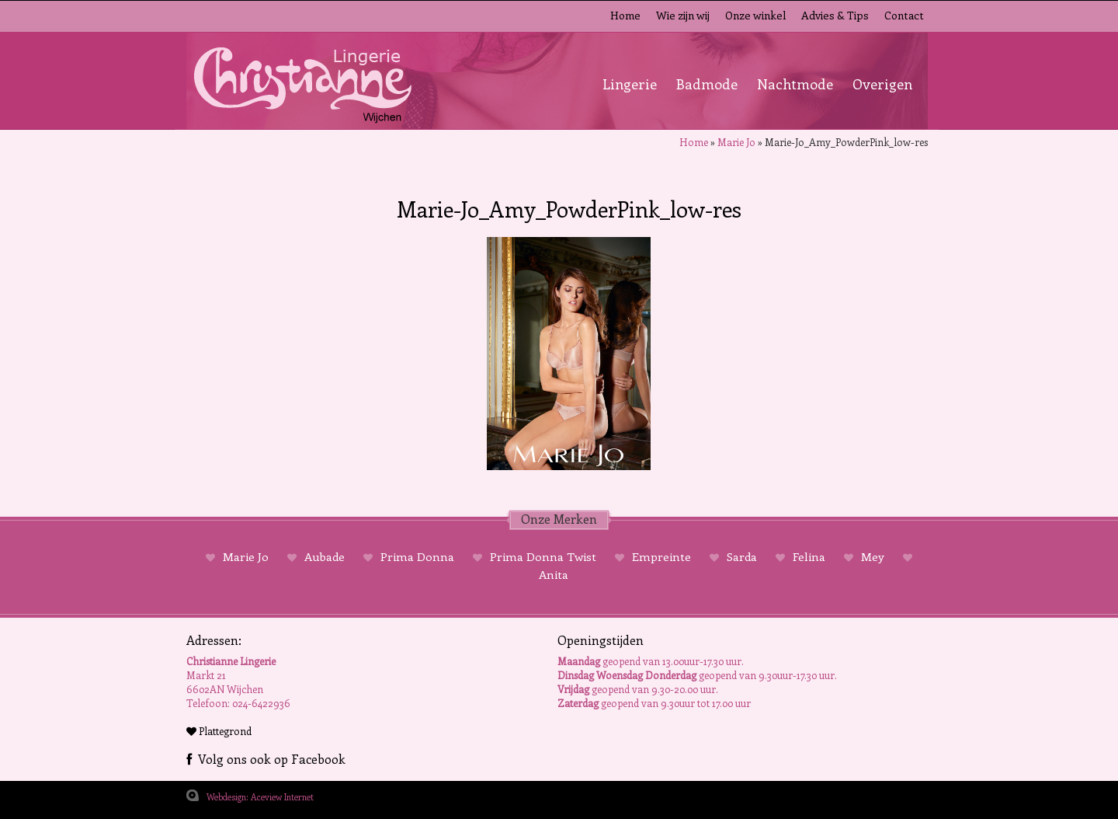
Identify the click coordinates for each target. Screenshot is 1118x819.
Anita (553, 574)
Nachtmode (795, 83)
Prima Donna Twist (543, 556)
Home (625, 15)
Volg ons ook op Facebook (265, 759)
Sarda (742, 556)
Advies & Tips (835, 15)
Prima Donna (417, 556)
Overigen (882, 83)
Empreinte (661, 556)
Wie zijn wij (683, 15)
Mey (872, 556)
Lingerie (629, 83)
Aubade (324, 556)
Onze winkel (755, 15)
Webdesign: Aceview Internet (260, 797)
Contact (904, 15)
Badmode (707, 83)
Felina (809, 556)
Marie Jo (736, 141)
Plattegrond (219, 730)
